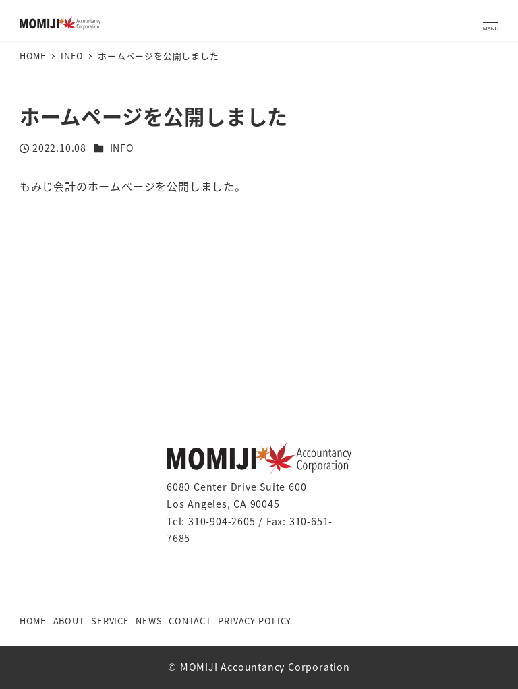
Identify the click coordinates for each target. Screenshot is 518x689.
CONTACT (190, 620)
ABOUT (69, 620)
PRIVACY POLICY (254, 620)
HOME (33, 620)
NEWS (149, 620)
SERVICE (110, 620)
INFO (122, 147)
